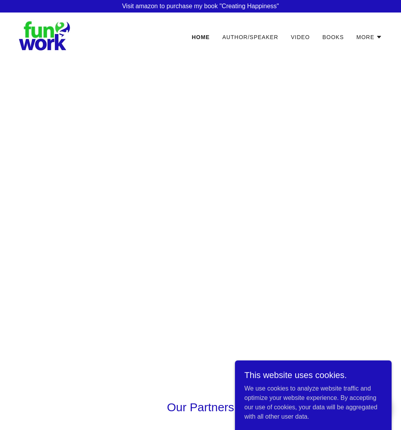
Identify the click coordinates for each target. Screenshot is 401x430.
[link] (45, 35)
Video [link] (300, 37)
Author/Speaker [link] (250, 37)
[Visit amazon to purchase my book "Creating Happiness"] (200, 6)
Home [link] (201, 37)
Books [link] (333, 37)
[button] (369, 37)
